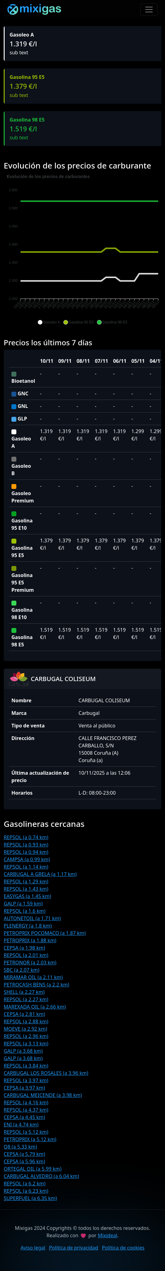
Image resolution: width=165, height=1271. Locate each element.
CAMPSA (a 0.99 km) (27, 859)
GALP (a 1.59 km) (23, 903)
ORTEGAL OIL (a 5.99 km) (32, 1168)
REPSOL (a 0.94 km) (26, 852)
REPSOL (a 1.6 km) (24, 911)
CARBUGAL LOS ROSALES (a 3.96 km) (46, 1073)
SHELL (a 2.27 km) (24, 992)
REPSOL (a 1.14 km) (26, 866)
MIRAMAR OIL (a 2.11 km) (33, 977)
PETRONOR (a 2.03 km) (30, 962)
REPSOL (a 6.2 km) (24, 1183)
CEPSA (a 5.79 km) (24, 1154)
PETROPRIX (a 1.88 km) (30, 940)
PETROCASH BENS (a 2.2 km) (36, 984)
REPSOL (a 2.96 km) (26, 1036)
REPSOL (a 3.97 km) (26, 1080)
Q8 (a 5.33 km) (20, 1146)
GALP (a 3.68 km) (23, 1051)
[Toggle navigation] (149, 9)
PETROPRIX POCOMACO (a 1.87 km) (45, 933)
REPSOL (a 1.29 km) (26, 881)
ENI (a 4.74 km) (21, 1124)
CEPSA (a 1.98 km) (24, 947)
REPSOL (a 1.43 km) (26, 888)
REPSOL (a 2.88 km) (26, 1021)
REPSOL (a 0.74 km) (26, 837)
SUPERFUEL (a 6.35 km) (30, 1198)
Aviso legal (33, 1247)
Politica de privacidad (73, 1247)
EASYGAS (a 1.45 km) (27, 896)
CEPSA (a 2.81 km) (24, 1014)
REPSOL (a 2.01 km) (26, 955)
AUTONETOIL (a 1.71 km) (32, 918)
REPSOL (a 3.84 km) (26, 1065)
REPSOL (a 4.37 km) (26, 1109)
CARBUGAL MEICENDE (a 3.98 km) (43, 1095)
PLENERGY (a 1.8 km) (28, 925)
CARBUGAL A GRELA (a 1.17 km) (40, 874)
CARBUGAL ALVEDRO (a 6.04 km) (41, 1176)
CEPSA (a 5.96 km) (24, 1161)
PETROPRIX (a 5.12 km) (30, 1139)
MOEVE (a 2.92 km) (25, 1028)
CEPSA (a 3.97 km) (24, 1087)
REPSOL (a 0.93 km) (26, 844)
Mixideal (107, 1235)
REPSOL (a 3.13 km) (26, 1043)
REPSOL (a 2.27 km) (26, 999)
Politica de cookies (123, 1247)
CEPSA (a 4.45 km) (24, 1117)
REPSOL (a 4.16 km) (26, 1102)
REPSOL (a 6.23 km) (26, 1191)
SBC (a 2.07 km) (21, 970)
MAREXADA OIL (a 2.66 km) (35, 1006)
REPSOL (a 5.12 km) (26, 1132)
